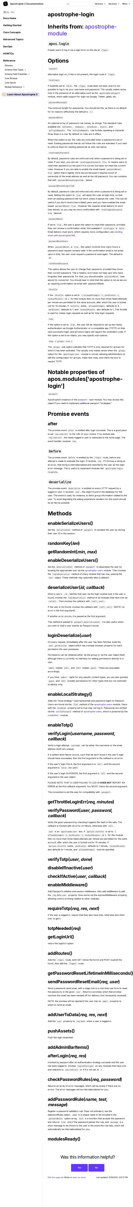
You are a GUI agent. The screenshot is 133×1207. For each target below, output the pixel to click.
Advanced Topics (13, 39)
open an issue (79, 1177)
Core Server (10, 82)
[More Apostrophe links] (126, 3)
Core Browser (11, 78)
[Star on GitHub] (6, 12)
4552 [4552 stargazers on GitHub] (12, 12)
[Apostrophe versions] (100, 3)
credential (54, 715)
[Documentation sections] (114, 3)
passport (83, 399)
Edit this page (54, 1177)
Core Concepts (12, 32)
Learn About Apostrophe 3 (22, 94)
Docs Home (9, 18)
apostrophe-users (94, 570)
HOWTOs (8, 53)
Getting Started (12, 25)
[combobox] (79, 4)
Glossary (9, 65)
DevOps (7, 46)
